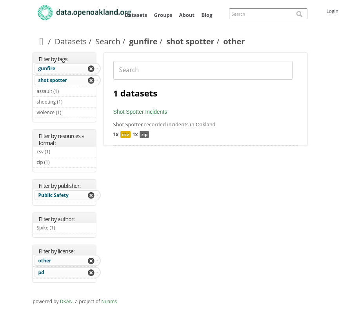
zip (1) (59, 162)
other (44, 260)
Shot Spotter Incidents (140, 112)
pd (41, 272)
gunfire (143, 41)
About (187, 14)
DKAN (66, 301)
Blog (206, 14)
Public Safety (53, 195)
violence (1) (66, 113)
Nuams (109, 301)
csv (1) (59, 151)
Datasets (136, 14)
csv (125, 134)
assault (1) (66, 92)
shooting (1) (66, 102)
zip (144, 134)
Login (332, 11)
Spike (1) (64, 227)
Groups (163, 14)
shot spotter (190, 41)
